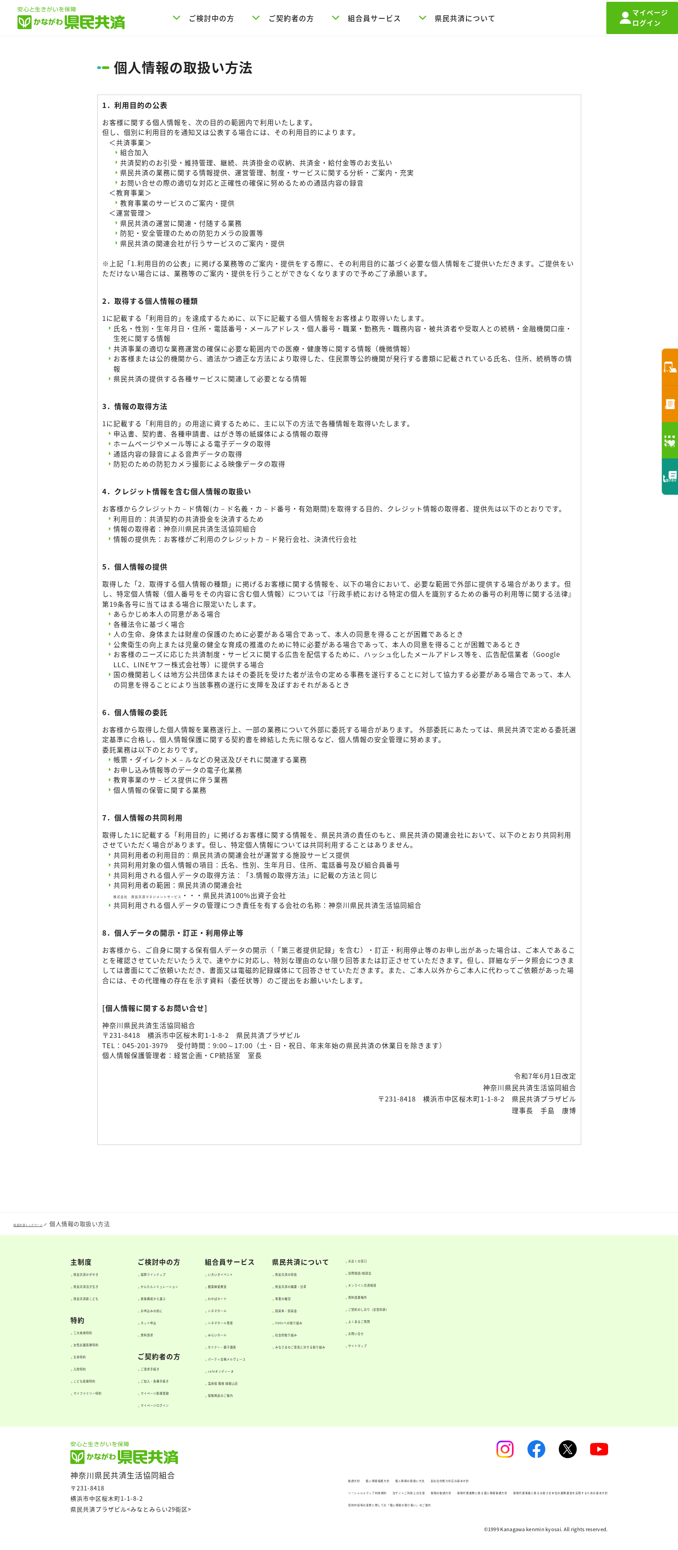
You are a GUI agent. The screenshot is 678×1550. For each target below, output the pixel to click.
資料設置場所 (519, 1295)
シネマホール (285, 1309)
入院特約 (91, 1367)
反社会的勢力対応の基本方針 (444, 1479)
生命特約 (91, 1355)
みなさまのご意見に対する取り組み (422, 1345)
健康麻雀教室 (285, 1285)
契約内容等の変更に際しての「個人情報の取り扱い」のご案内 (317, 1515)
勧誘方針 (244, 1479)
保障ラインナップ (188, 1273)
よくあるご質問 (522, 1320)
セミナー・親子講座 (295, 1345)
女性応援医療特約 (104, 1343)
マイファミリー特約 (108, 1391)
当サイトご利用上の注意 (356, 1491)
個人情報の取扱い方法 (360, 1479)
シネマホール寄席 (292, 1321)
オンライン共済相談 (529, 1283)
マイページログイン (191, 1403)
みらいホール (285, 1333)
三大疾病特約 (98, 1331)
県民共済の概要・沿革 (402, 1285)
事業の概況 (385, 1297)
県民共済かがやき (104, 1273)
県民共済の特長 (392, 1273)
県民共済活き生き (104, 1285)
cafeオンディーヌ (292, 1369)
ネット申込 (178, 1321)
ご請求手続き (181, 1367)
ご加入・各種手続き (191, 1379)
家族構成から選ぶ (188, 1297)
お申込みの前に (184, 1309)
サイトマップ (519, 1344)
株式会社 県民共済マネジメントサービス (181, 895)
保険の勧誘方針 (424, 1491)
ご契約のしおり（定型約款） (543, 1308)
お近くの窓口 (519, 1259)
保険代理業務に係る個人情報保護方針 (510, 1491)
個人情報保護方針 (293, 1479)
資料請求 (174, 1333)
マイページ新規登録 (191, 1391)
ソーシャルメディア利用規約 (271, 1491)
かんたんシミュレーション (201, 1285)
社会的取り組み (392, 1333)
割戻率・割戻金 (392, 1309)
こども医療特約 (101, 1379)
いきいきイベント (292, 1273)
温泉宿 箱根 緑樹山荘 (297, 1381)
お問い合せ (516, 1332)
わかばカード (285, 1297)
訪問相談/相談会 (524, 1271)
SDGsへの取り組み (398, 1321)
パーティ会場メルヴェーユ (305, 1357)
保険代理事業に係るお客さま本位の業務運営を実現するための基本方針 (329, 1503)
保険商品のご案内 (292, 1394)
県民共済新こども (104, 1297)
